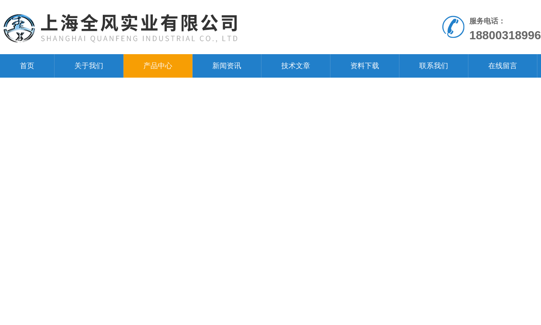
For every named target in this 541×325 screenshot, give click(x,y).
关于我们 (88, 66)
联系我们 (433, 66)
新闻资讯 (226, 66)
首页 (27, 66)
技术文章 (295, 66)
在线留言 (502, 66)
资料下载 (364, 66)
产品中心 (157, 66)
